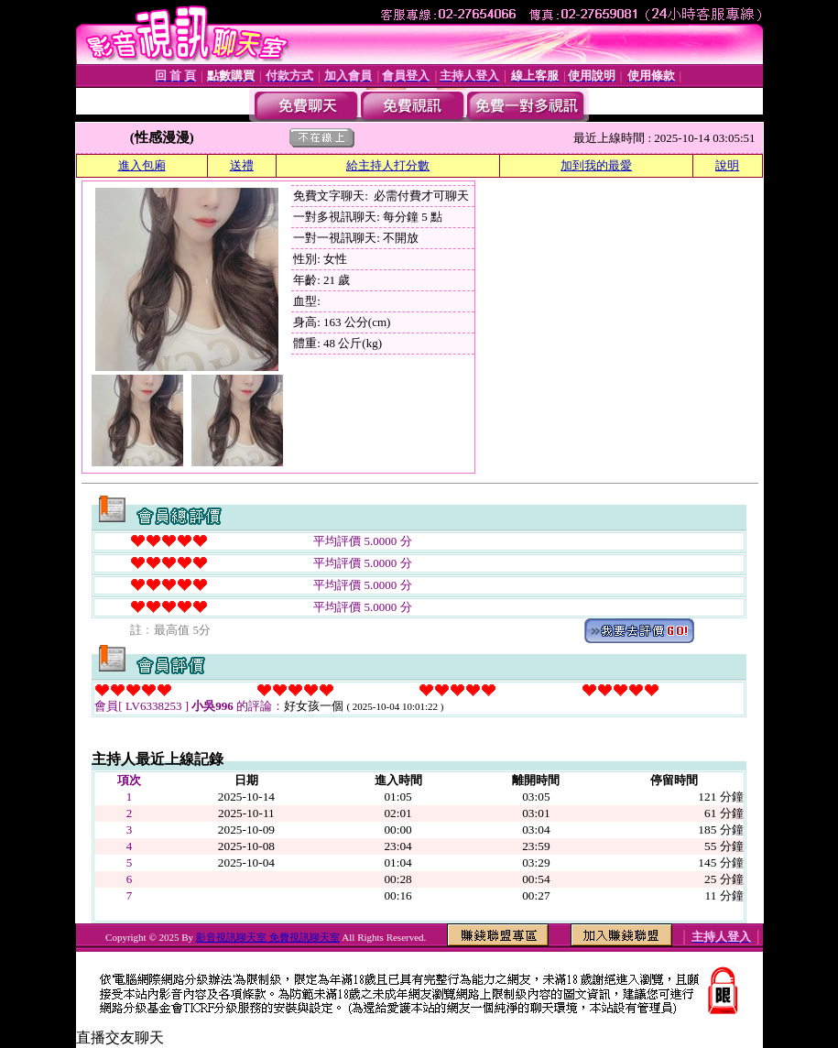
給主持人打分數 (388, 165)
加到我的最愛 (596, 165)
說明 (727, 165)
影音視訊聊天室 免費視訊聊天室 (268, 937)
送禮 (242, 165)
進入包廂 (142, 165)
